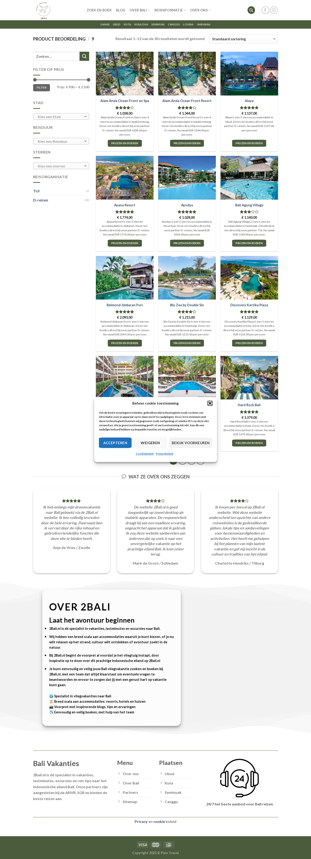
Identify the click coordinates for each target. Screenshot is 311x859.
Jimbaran (203, 24)
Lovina (188, 24)
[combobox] (61, 116)
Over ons (200, 10)
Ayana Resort (124, 205)
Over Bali (139, 10)
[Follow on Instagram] (274, 10)
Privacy (141, 821)
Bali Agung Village (249, 205)
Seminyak (158, 24)
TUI (36, 191)
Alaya (249, 101)
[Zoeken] (251, 10)
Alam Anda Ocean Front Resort (187, 101)
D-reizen (40, 200)
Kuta (127, 24)
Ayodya (187, 205)
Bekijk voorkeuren (191, 443)
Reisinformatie (170, 10)
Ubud (117, 24)
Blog (120, 10)
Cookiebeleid (145, 453)
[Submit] (84, 56)
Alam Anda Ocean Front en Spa (124, 101)
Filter (41, 87)
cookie (159, 821)
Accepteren (115, 443)
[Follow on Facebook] (265, 10)
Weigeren (150, 443)
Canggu (174, 24)
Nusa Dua (141, 24)
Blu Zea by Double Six (187, 305)
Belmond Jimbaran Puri (125, 305)
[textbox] (60, 116)
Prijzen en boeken (124, 143)
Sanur (105, 24)
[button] (210, 403)
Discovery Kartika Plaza (249, 305)
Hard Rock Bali (249, 405)
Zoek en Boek (99, 10)
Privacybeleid (164, 453)
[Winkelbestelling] (243, 39)
